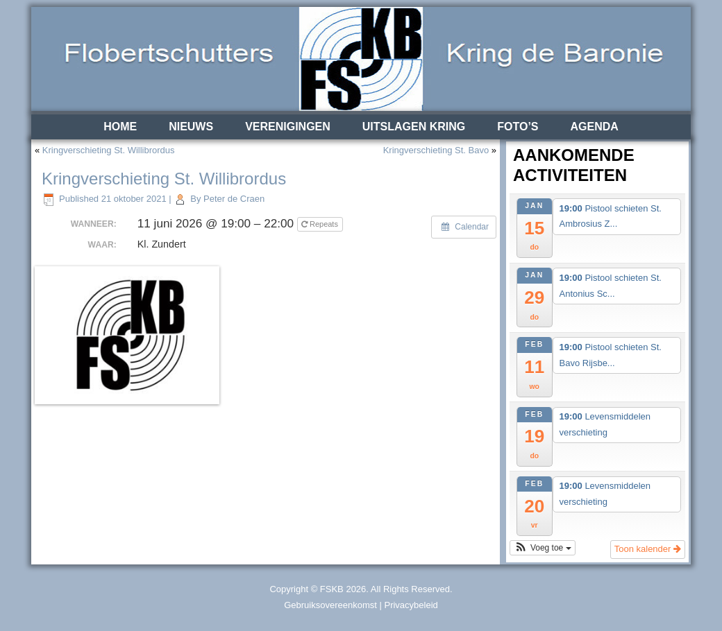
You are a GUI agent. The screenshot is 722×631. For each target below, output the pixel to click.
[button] (542, 548)
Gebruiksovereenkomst (330, 605)
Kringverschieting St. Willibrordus (108, 150)
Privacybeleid (410, 605)
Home (120, 126)
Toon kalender (647, 549)
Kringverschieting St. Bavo (436, 150)
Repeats (320, 224)
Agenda (595, 126)
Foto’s (517, 126)
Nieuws (191, 126)
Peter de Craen (234, 198)
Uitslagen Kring (413, 126)
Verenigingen (287, 126)
